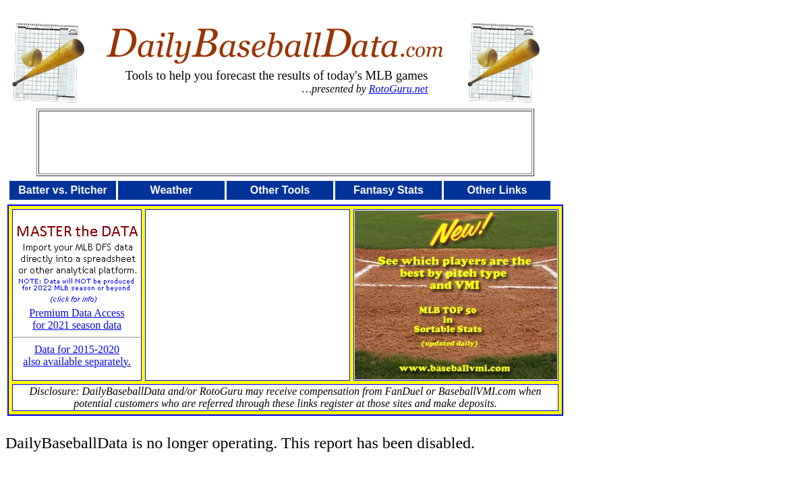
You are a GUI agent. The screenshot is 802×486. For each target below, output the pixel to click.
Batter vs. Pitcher (62, 190)
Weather (171, 190)
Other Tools (280, 190)
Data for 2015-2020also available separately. (76, 355)
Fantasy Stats (388, 190)
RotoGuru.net (398, 88)
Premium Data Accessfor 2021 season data (76, 314)
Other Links (497, 190)
